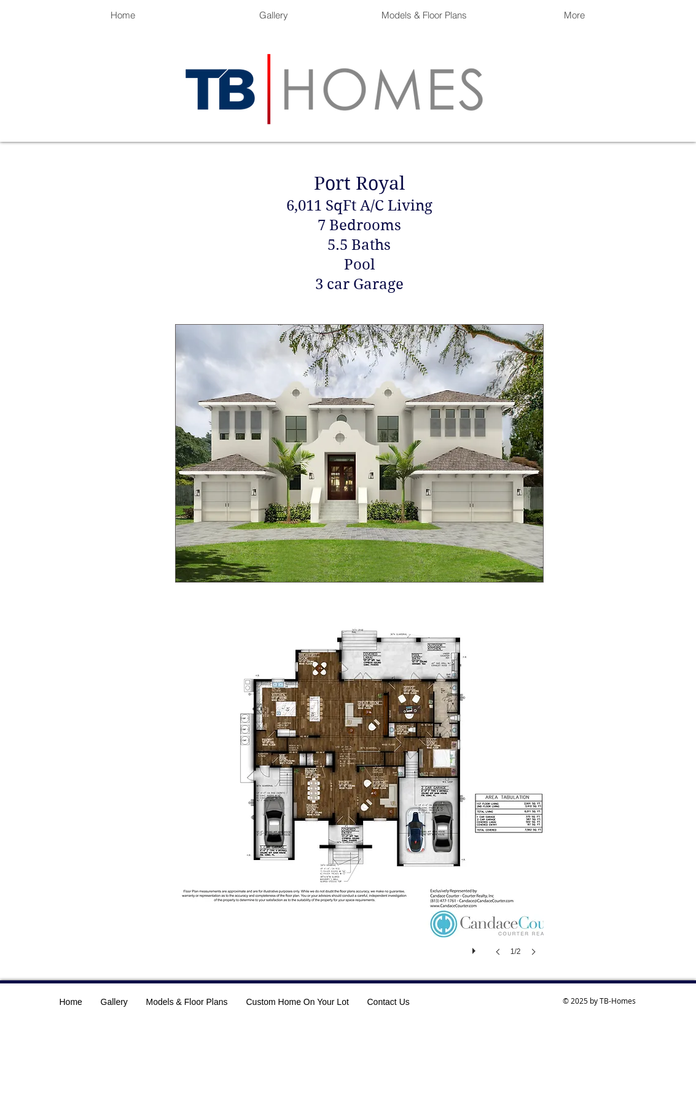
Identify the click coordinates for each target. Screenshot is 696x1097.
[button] (359, 796)
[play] (475, 948)
